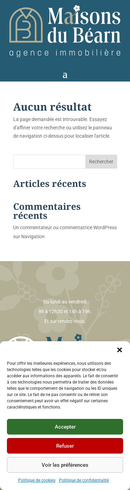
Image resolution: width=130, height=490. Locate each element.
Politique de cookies (36, 480)
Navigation (33, 236)
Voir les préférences (65, 465)
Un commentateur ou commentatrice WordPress (65, 227)
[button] (119, 349)
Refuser (65, 446)
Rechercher (101, 161)
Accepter (65, 427)
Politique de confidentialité (84, 480)
